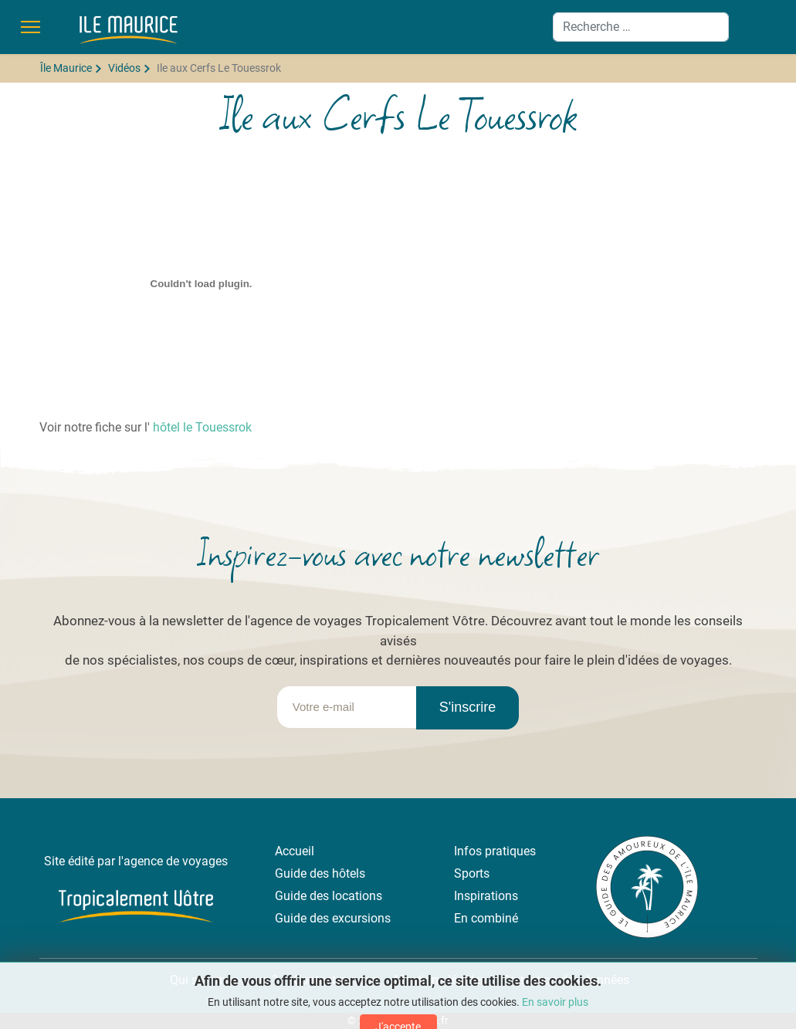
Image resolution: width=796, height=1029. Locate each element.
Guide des (303, 896)
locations (357, 896)
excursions (361, 918)
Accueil (294, 851)
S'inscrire (467, 707)
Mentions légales (440, 980)
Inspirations (486, 896)
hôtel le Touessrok (202, 427)
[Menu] (30, 27)
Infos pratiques (495, 851)
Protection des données (565, 980)
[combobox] (641, 27)
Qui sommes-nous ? (222, 980)
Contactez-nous (335, 980)
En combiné (486, 918)
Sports (471, 873)
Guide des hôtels (320, 873)
